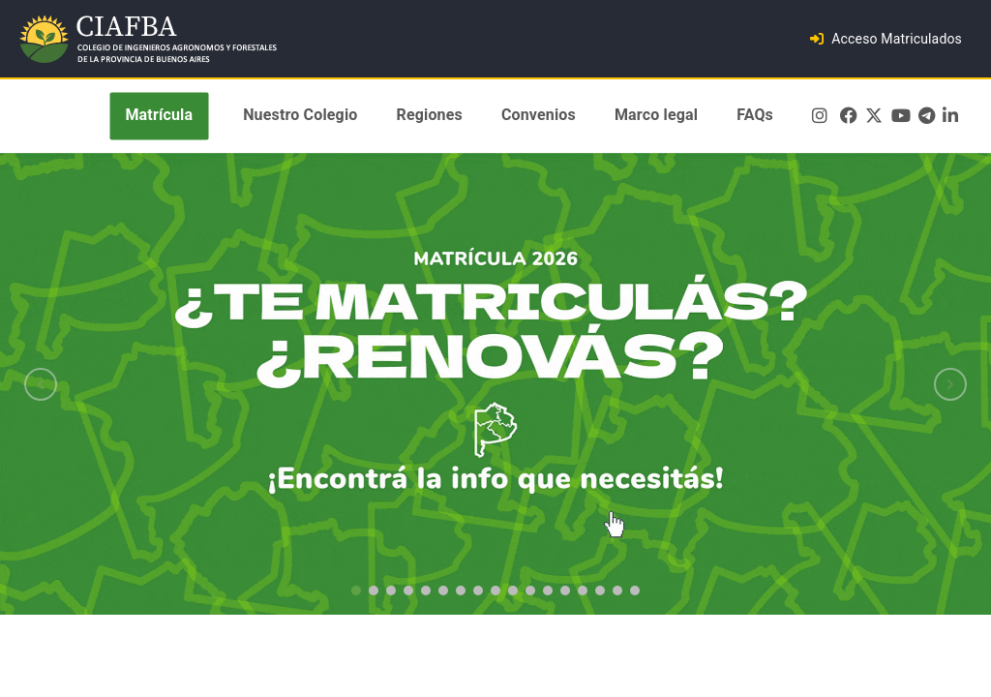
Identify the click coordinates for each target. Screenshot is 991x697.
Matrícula (159, 115)
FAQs (754, 115)
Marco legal (656, 115)
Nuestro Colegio (300, 115)
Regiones (430, 115)
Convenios (538, 115)
